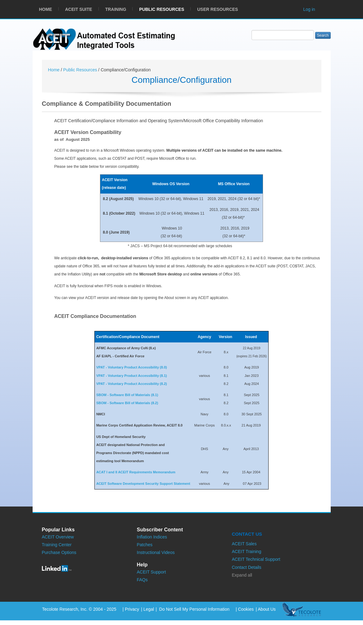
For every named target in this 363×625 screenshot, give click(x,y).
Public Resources (80, 69)
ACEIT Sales (244, 543)
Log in (309, 9)
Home (54, 69)
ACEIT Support (151, 571)
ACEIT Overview (58, 536)
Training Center (57, 544)
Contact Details (246, 567)
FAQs (142, 579)
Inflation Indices (152, 536)
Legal (148, 609)
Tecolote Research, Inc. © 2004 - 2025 (79, 609)
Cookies (246, 609)
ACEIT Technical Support (256, 559)
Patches (145, 544)
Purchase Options (59, 552)
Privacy (132, 609)
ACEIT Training (246, 551)
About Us (267, 609)
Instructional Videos (156, 552)
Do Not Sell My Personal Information (193, 609)
